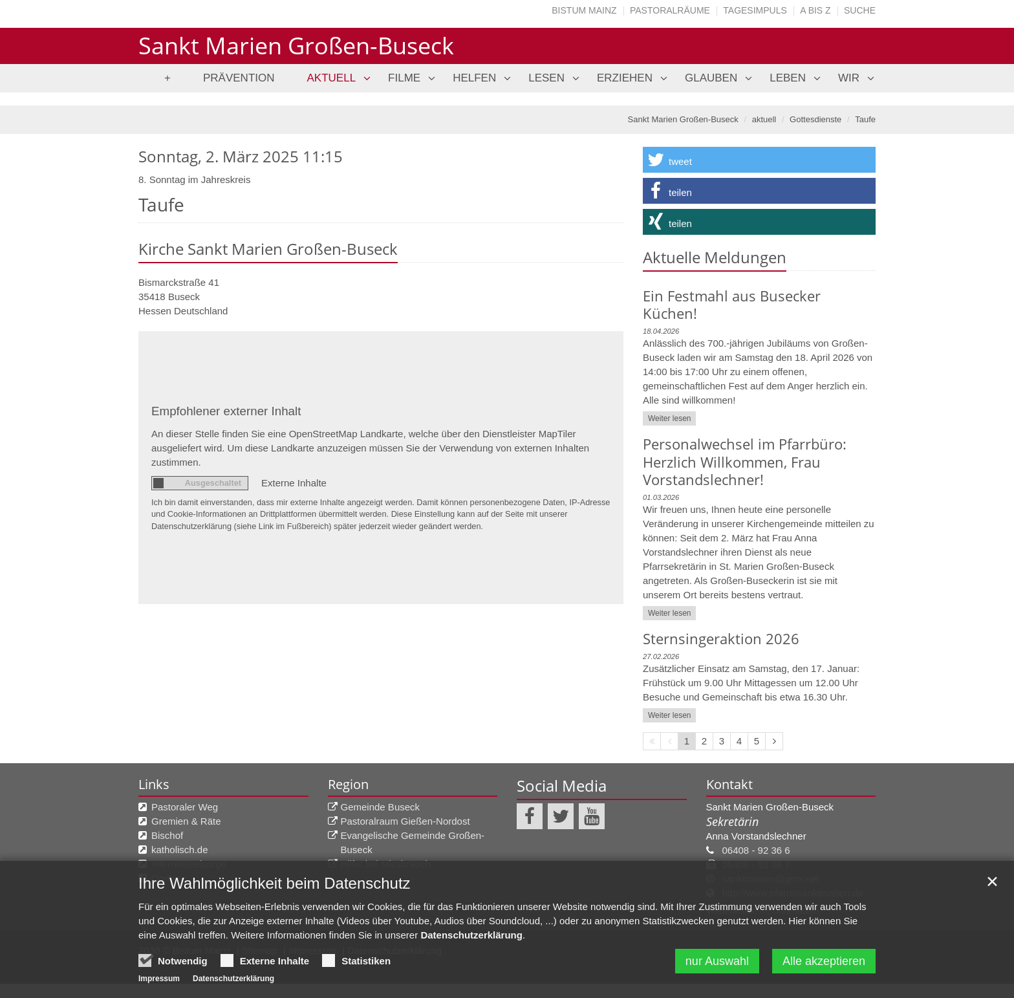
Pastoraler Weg (184, 806)
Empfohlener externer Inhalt (226, 411)
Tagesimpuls (755, 10)
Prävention (239, 78)
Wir (848, 78)
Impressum (159, 979)
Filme (404, 78)
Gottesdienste (815, 119)
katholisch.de (179, 849)
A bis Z (815, 10)
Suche (860, 10)
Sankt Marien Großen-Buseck (683, 119)
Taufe (865, 119)
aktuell (331, 78)
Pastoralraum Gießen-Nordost (405, 821)
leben (788, 78)
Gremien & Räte (186, 821)
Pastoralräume (670, 10)
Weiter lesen (669, 418)
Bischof (167, 835)
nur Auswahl (717, 962)
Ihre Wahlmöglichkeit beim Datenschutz (274, 884)
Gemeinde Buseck (380, 806)
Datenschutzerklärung (471, 936)
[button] (759, 160)
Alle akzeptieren (823, 962)
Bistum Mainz (584, 10)
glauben (711, 78)
